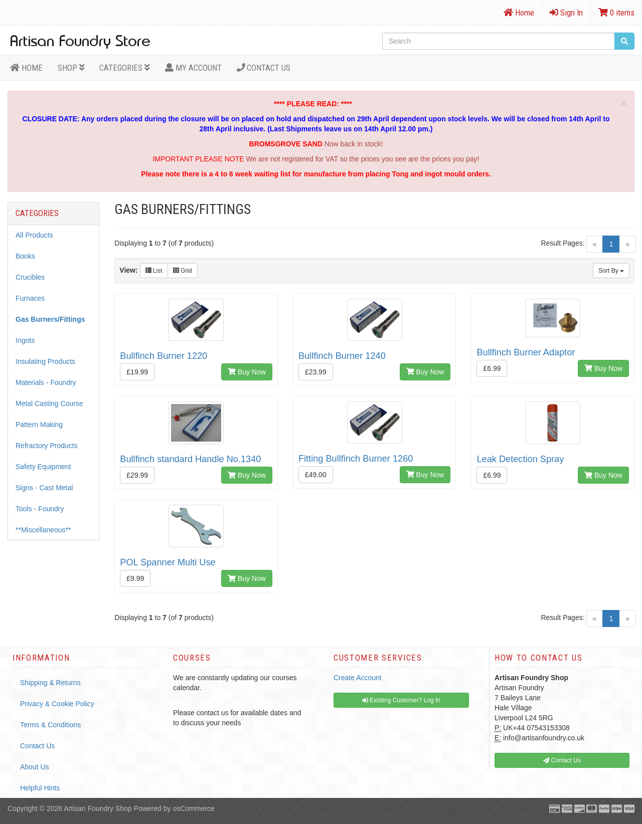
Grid (182, 270)
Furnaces (30, 298)
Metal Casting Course (49, 403)
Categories (124, 68)
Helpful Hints (40, 788)
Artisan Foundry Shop (97, 808)
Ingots (25, 340)
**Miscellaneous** (43, 530)
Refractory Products (47, 446)
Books (25, 256)
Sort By (611, 270)
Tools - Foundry (40, 509)
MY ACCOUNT (193, 68)
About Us (34, 767)
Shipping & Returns (50, 683)
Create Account (358, 678)
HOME (26, 68)
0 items (616, 13)
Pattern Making (39, 425)
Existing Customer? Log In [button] (401, 700)
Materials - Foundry (46, 382)
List (154, 270)
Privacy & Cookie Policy (57, 704)
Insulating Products (45, 361)
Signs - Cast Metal (44, 488)
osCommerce (193, 808)
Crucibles (30, 277)
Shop (71, 68)
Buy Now (247, 372)
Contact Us (264, 68)
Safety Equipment (43, 467)
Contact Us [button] (562, 760)
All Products (34, 235)
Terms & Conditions (50, 725)
